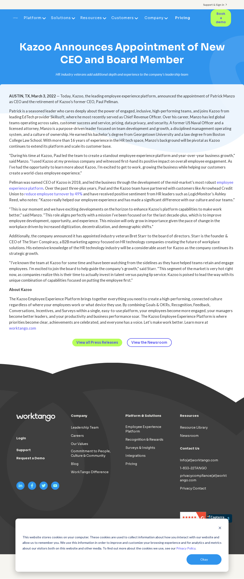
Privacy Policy (185, 548)
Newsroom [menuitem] (189, 436)
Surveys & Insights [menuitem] (140, 448)
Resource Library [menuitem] (194, 427)
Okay (204, 559)
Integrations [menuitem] (135, 456)
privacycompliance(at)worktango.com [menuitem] (203, 478)
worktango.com (22, 328)
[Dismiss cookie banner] (220, 528)
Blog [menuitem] (74, 464)
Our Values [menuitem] (79, 444)
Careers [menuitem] (77, 436)
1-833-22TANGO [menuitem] (193, 468)
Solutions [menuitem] (61, 17)
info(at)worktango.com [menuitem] (199, 460)
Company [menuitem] (154, 17)
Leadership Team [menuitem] (85, 427)
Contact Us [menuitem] (189, 448)
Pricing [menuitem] (183, 17)
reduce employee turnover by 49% (53, 194)
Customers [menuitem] (123, 17)
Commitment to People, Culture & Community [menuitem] (91, 453)
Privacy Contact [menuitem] (193, 488)
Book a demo (221, 18)
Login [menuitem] (21, 438)
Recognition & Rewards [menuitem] (144, 439)
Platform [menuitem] (33, 17)
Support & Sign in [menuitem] (213, 4)
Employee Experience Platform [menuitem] (143, 429)
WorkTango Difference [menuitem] (90, 472)
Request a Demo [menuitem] (30, 458)
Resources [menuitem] (91, 17)
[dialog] (122, 545)
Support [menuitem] (23, 450)
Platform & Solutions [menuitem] (143, 416)
